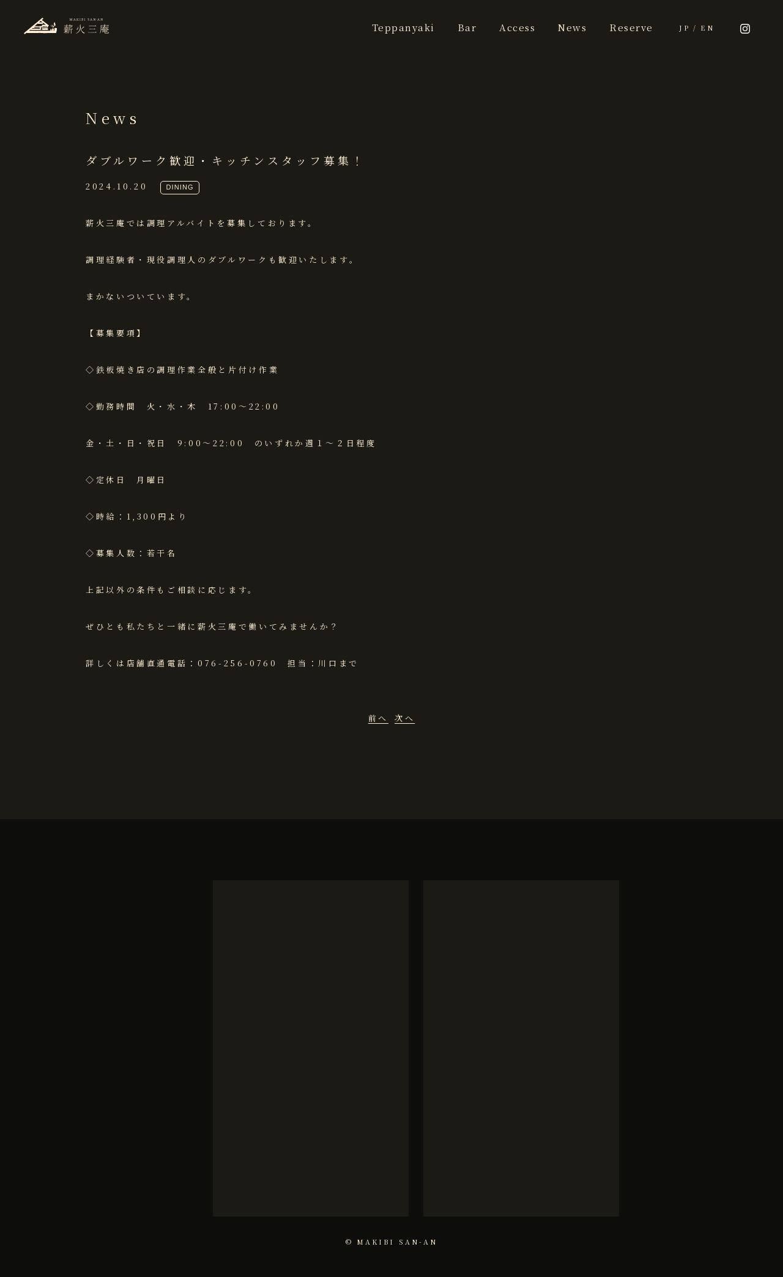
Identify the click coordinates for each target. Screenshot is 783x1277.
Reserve (631, 27)
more (310, 1174)
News (572, 27)
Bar (467, 27)
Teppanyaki (403, 27)
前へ (378, 718)
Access (517, 27)
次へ (405, 718)
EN (707, 27)
